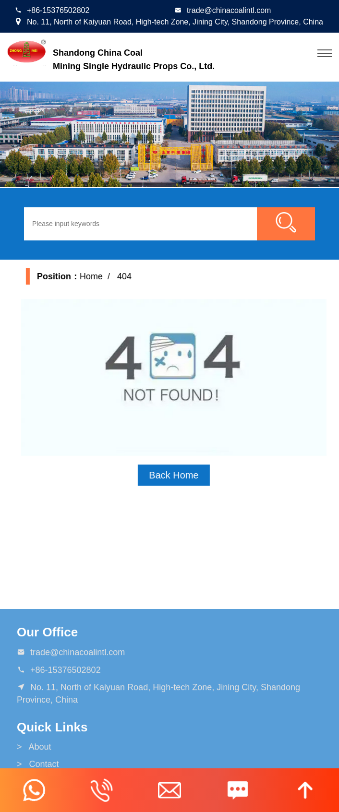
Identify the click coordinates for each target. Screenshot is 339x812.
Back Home (182, 475)
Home (99, 276)
